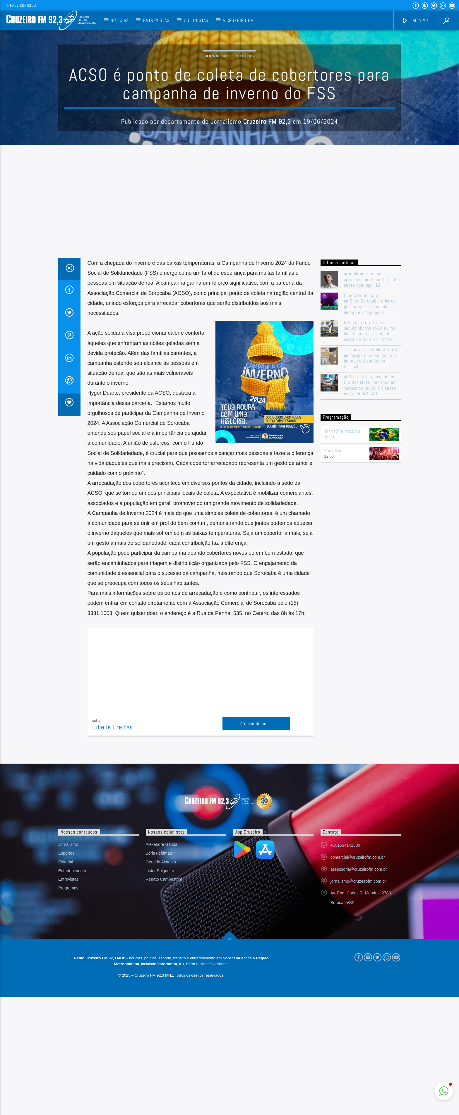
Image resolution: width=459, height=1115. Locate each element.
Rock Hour (334, 569)
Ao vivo (415, 20)
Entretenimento (72, 989)
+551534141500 (345, 963)
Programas (68, 1006)
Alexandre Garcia (161, 962)
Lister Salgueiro (160, 989)
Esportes (66, 971)
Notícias (119, 20)
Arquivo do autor (256, 842)
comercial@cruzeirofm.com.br (357, 975)
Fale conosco (21, 5)
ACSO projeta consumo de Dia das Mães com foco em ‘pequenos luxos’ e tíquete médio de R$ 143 (370, 503)
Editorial (65, 980)
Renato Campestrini (164, 997)
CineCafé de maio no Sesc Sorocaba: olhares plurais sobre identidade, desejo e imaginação (370, 422)
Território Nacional (343, 549)
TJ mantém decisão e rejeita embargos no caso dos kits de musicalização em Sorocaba (372, 476)
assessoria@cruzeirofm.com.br (358, 987)
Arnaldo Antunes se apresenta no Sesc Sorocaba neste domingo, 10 (372, 397)
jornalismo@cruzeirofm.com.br (358, 999)
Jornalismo (217, 115)
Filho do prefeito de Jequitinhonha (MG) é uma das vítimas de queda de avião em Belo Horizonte (369, 449)
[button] (443, 1091)
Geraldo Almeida (161, 980)
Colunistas (196, 20)
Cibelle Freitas (112, 845)
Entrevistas (156, 20)
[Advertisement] (229, 332)
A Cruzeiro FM (238, 20)
